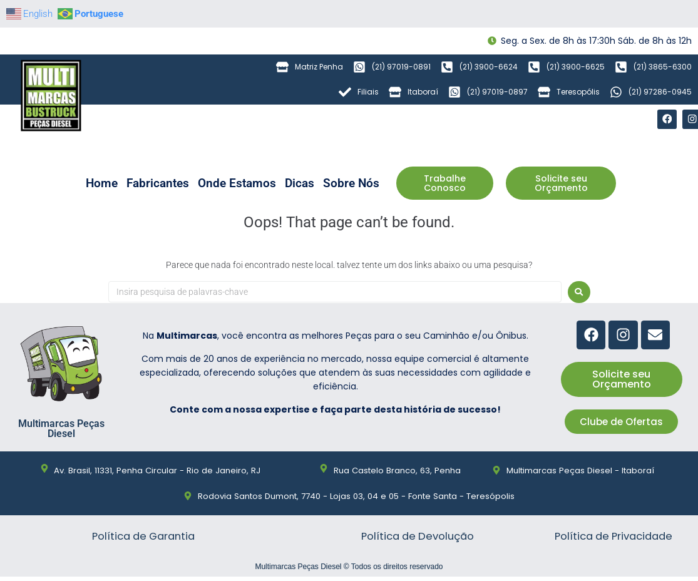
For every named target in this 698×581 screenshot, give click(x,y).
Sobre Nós (351, 184)
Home (102, 184)
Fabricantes (157, 184)
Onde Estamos (237, 184)
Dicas (299, 184)
